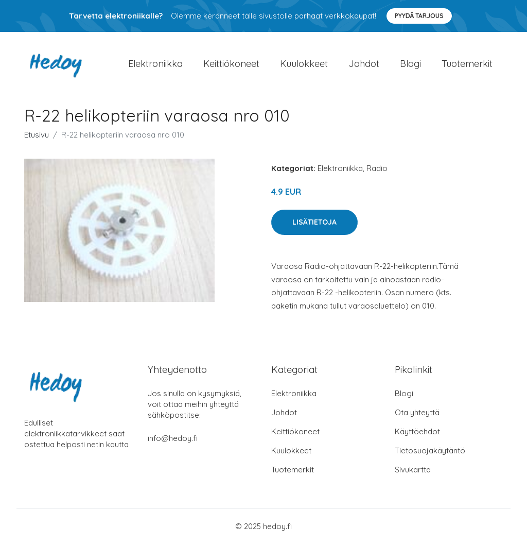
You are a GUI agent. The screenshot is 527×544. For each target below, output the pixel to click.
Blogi (410, 64)
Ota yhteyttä (417, 412)
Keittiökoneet (231, 64)
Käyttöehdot (417, 431)
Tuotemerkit (467, 64)
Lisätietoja (314, 222)
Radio (377, 168)
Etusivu (36, 135)
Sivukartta (413, 469)
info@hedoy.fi (173, 438)
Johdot (363, 64)
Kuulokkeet (304, 64)
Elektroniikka (155, 64)
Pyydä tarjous (419, 16)
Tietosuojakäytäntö (430, 450)
